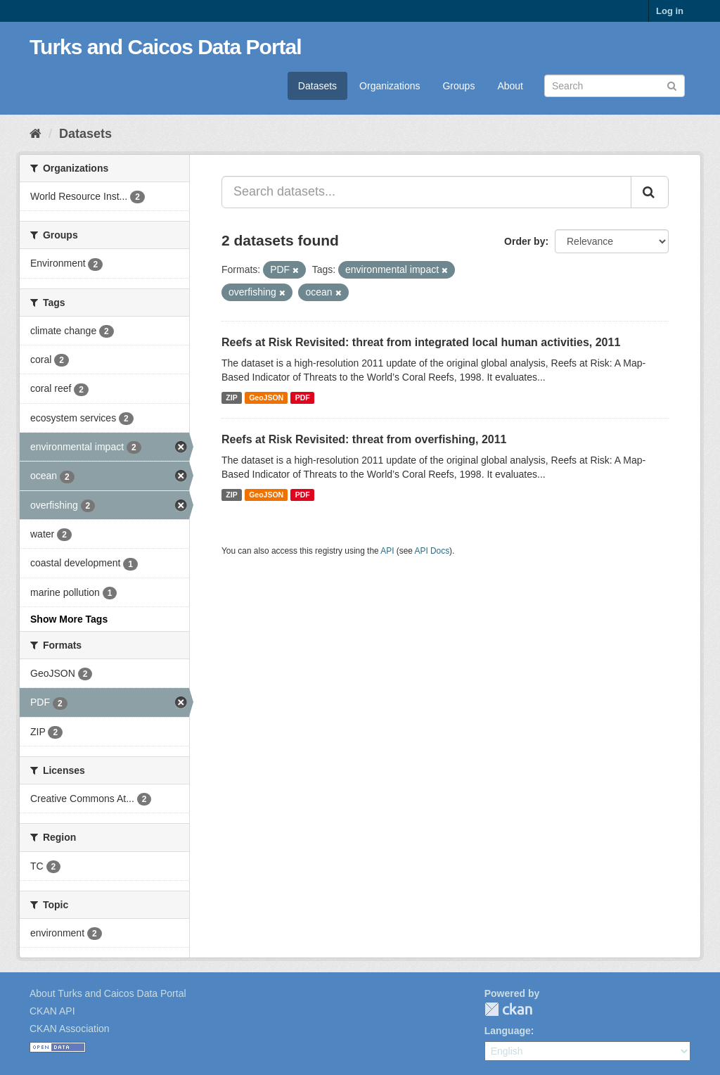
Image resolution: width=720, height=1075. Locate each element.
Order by (524, 241)
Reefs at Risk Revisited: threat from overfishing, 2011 (363, 439)
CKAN (508, 1009)
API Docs (432, 551)
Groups (458, 85)
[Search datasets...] (426, 192)
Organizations (389, 85)
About (510, 85)
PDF (302, 397)
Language (507, 1030)
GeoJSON (266, 397)
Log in (669, 11)
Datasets (317, 85)
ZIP (231, 397)
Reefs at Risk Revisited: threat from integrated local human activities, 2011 (420, 342)
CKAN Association (70, 1028)
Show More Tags (69, 619)
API (387, 551)
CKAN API (52, 1011)
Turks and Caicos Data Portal (166, 46)
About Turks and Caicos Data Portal (108, 993)
